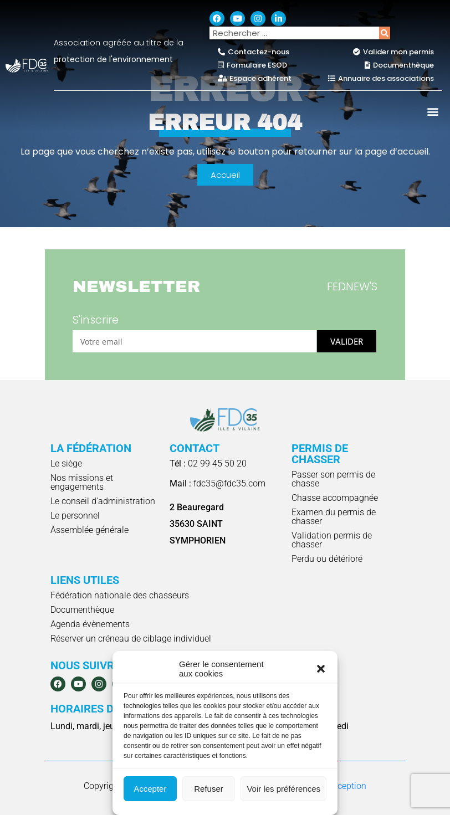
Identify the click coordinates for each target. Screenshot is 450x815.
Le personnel (75, 515)
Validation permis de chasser (332, 540)
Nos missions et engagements (81, 482)
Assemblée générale (89, 530)
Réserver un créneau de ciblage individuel (130, 638)
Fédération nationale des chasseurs (119, 595)
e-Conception (340, 786)
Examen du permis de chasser (334, 516)
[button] (320, 668)
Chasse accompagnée (335, 498)
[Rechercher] (384, 33)
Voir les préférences (283, 788)
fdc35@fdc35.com (217, 483)
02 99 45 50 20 (208, 463)
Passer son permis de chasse (333, 479)
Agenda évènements (90, 624)
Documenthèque (82, 609)
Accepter (150, 788)
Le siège (66, 463)
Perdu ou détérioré (327, 558)
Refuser (208, 788)
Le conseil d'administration (102, 501)
